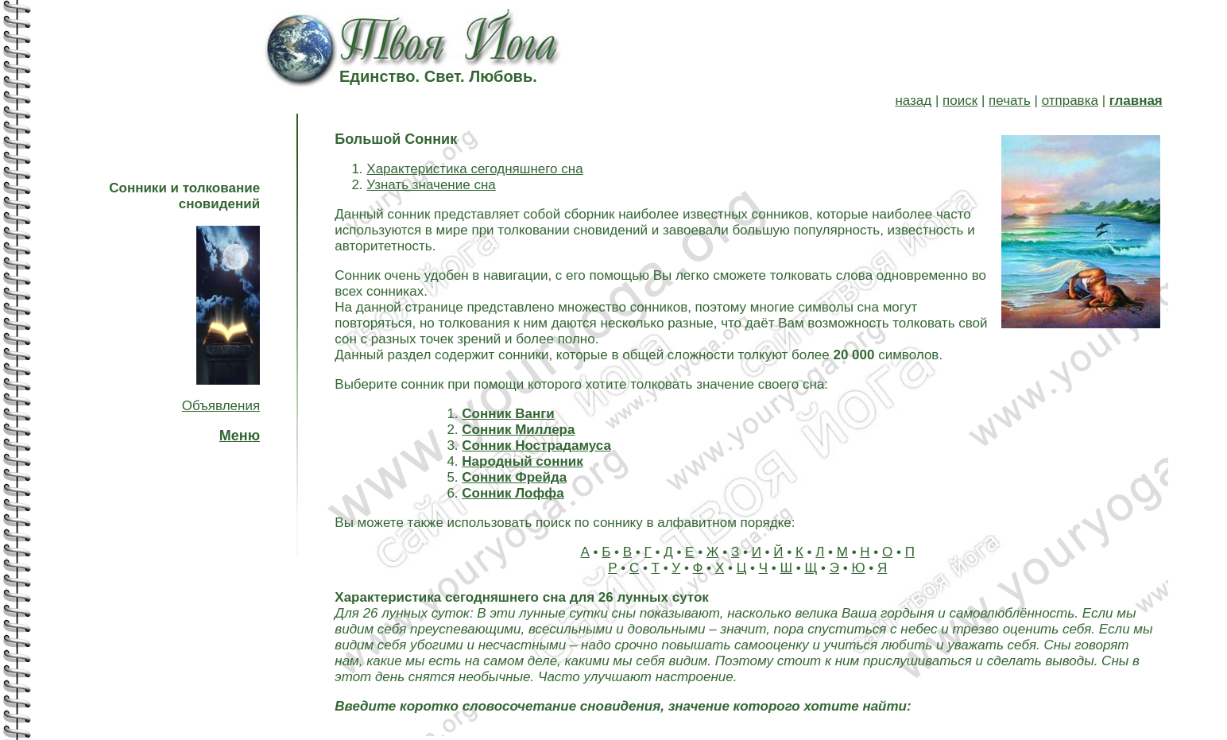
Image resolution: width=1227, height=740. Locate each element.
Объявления (221, 405)
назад (913, 100)
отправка (1070, 100)
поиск (960, 100)
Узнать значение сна (430, 184)
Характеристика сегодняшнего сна (474, 168)
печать (1010, 100)
